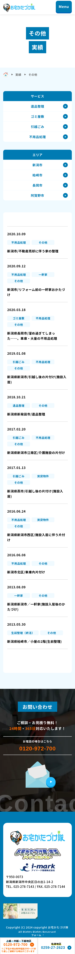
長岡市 (38, 185)
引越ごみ (37, 126)
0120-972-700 (37, 748)
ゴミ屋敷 (37, 116)
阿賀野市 (37, 195)
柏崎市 (38, 175)
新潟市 (38, 164)
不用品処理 (37, 136)
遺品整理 (37, 106)
